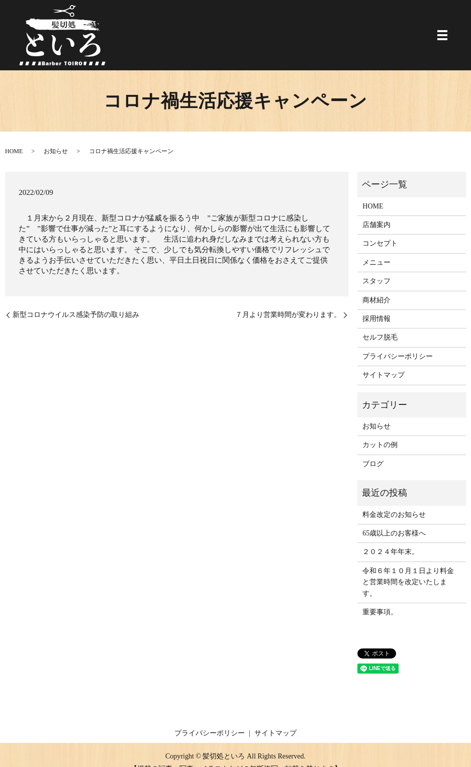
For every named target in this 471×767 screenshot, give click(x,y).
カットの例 (380, 445)
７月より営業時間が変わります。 (288, 314)
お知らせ (56, 151)
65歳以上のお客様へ (394, 533)
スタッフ (376, 281)
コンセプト (380, 243)
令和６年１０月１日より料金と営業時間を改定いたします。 (408, 582)
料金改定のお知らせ (394, 514)
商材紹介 (376, 300)
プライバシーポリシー (397, 356)
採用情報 (376, 318)
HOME (14, 151)
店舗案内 (376, 225)
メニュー (376, 262)
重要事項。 (380, 612)
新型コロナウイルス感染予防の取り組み (76, 314)
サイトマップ (383, 375)
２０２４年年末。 (390, 552)
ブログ (373, 464)
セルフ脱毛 (380, 337)
